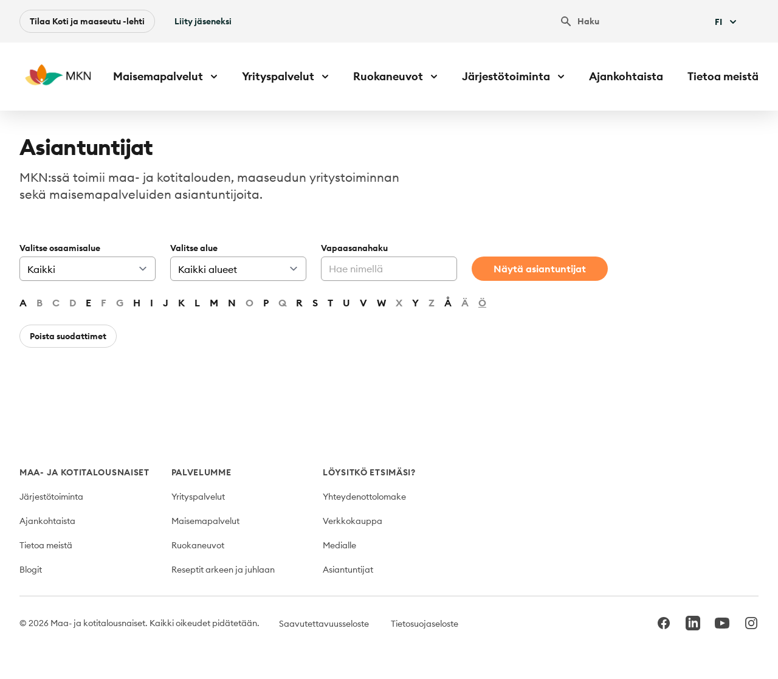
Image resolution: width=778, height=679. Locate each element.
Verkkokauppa (352, 520)
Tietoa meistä (723, 76)
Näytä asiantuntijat (540, 269)
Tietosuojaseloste (424, 623)
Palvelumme (201, 472)
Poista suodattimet (68, 336)
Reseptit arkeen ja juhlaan (223, 569)
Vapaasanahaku (354, 248)
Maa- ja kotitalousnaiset (84, 472)
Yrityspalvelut (198, 496)
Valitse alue (194, 248)
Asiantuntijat (348, 569)
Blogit (30, 569)
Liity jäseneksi (203, 21)
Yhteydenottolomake (364, 496)
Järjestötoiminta (51, 496)
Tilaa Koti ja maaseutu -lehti (87, 21)
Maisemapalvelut (205, 520)
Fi (727, 22)
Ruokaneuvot (197, 545)
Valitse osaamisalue (59, 248)
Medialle (339, 545)
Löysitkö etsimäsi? (369, 472)
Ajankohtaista (626, 76)
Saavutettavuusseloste (324, 623)
